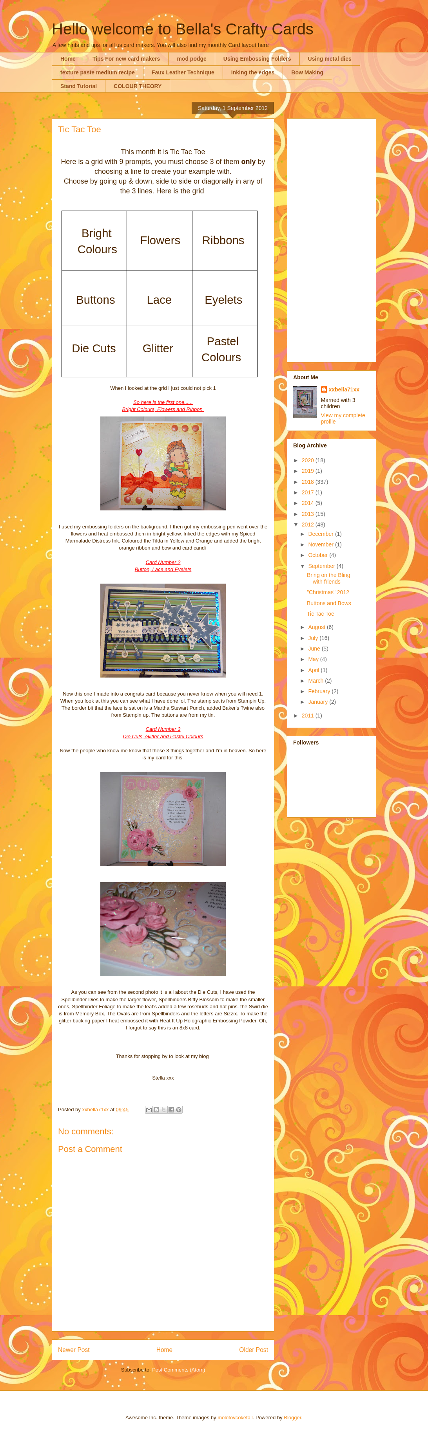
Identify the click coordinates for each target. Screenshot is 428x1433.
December (321, 534)
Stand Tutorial (78, 86)
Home (68, 59)
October (318, 555)
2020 (309, 460)
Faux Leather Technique (183, 72)
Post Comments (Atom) (178, 1370)
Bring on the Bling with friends (328, 578)
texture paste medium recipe (97, 72)
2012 (309, 524)
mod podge (191, 59)
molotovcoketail (235, 1417)
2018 (309, 482)
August (317, 627)
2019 (309, 471)
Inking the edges (252, 72)
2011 (309, 715)
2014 (309, 503)
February (320, 691)
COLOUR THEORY (137, 86)
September (322, 566)
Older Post (253, 1349)
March (316, 681)
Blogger (292, 1417)
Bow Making (307, 72)
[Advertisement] (331, 238)
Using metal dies (330, 59)
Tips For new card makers (126, 59)
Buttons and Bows (329, 603)
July (313, 638)
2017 (309, 492)
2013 (309, 514)
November (321, 544)
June (314, 648)
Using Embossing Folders (257, 59)
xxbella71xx (344, 389)
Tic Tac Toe (320, 614)
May (314, 659)
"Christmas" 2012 (328, 592)
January (318, 702)
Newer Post (74, 1349)
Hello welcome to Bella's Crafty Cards (183, 29)
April (314, 670)
